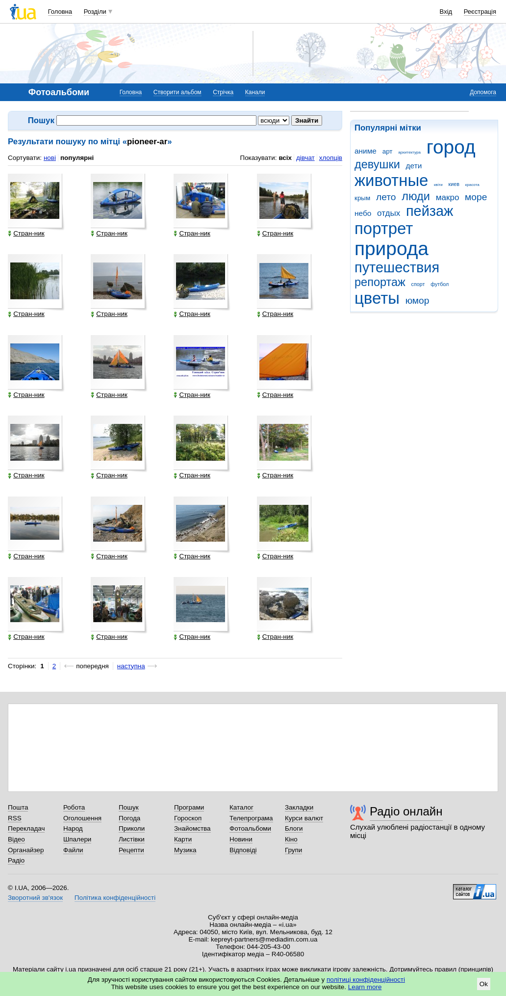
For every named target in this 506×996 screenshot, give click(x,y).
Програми (189, 807)
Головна (60, 11)
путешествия (396, 267)
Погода (129, 818)
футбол (439, 284)
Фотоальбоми (250, 828)
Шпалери (77, 839)
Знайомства (192, 828)
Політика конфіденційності (115, 897)
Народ (73, 828)
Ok (484, 984)
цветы (377, 298)
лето (386, 197)
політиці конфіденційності (366, 979)
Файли (73, 850)
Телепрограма (251, 818)
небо (362, 213)
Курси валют (304, 818)
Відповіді (243, 850)
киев (454, 184)
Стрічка (223, 92)
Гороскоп (188, 818)
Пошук (129, 807)
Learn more (365, 987)
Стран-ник (26, 233)
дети (414, 165)
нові (50, 157)
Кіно (291, 839)
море (476, 197)
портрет (383, 228)
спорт (418, 284)
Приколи (132, 828)
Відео (16, 839)
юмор (417, 300)
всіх (285, 157)
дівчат (305, 157)
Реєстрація (480, 11)
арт (387, 151)
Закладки (299, 807)
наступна (131, 666)
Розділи (95, 11)
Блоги (294, 828)
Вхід (446, 11)
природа (391, 248)
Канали (255, 92)
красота (472, 185)
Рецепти (131, 850)
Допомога (483, 92)
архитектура (409, 152)
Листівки (132, 839)
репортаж (379, 282)
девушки (377, 164)
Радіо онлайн (406, 811)
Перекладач (26, 828)
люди (416, 196)
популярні (77, 157)
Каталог (241, 807)
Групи (293, 850)
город (451, 146)
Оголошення (82, 818)
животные (391, 180)
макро (447, 197)
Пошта (18, 807)
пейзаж (429, 211)
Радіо (16, 860)
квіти (438, 185)
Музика (185, 850)
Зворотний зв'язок (35, 897)
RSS (15, 818)
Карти (183, 839)
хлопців (330, 157)
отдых (388, 213)
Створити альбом (177, 92)
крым (362, 198)
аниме (365, 151)
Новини (241, 839)
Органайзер (26, 850)
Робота (74, 807)
